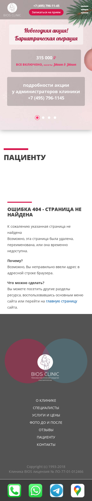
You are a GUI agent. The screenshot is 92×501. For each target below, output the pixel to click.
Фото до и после (46, 422)
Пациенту (46, 437)
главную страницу (61, 301)
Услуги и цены (46, 415)
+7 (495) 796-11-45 (46, 5)
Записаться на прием (46, 12)
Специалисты (46, 407)
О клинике (46, 400)
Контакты (46, 444)
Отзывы (46, 429)
